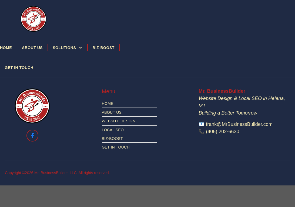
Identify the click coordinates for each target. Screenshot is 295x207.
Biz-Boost (103, 48)
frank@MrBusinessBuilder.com (239, 124)
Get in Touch (19, 67)
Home (6, 48)
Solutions (67, 47)
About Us (32, 48)
